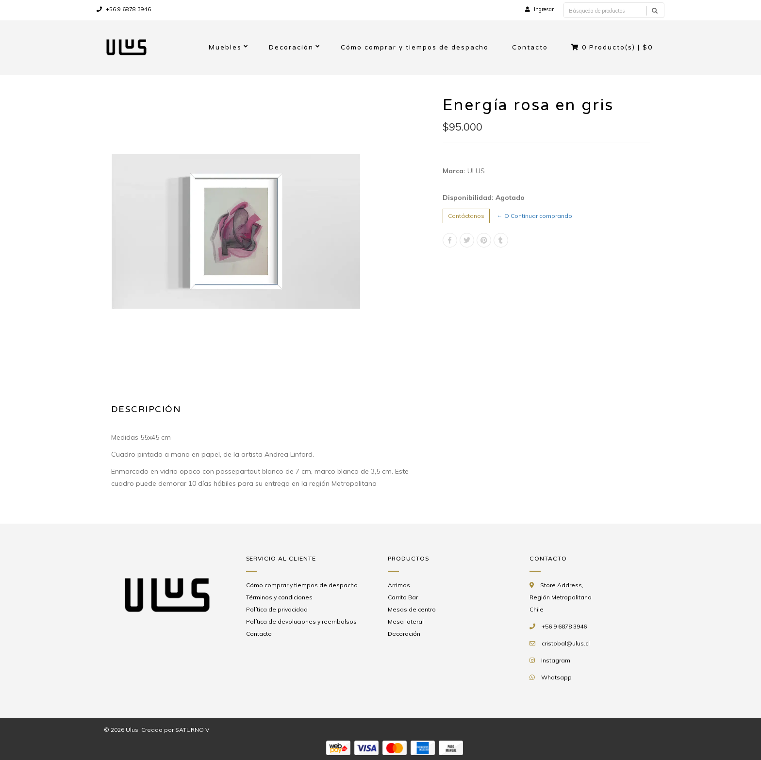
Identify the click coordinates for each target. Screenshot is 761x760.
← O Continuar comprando (534, 215)
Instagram (555, 660)
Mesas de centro (412, 609)
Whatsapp (556, 677)
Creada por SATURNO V (175, 729)
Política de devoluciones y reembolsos (301, 621)
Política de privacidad (277, 609)
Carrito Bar (403, 597)
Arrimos (399, 585)
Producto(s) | (612, 47)
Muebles (225, 47)
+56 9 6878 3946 (124, 9)
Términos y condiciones (279, 597)
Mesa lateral (406, 621)
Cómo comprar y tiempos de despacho (415, 47)
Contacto (530, 47)
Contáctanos (466, 215)
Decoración (291, 47)
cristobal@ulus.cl (566, 643)
